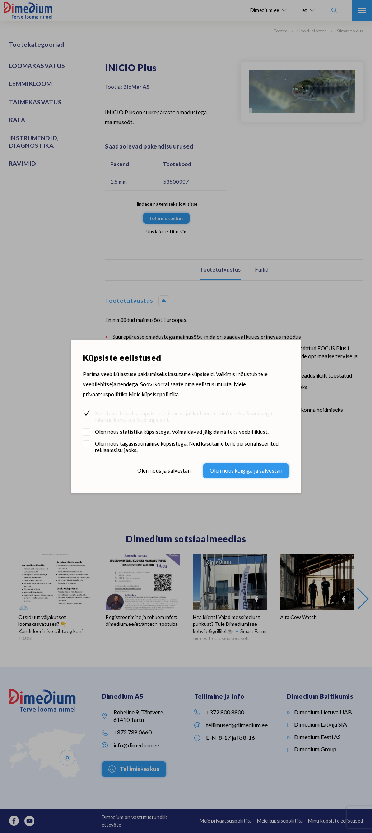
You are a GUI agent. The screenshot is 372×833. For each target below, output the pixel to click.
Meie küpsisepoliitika (154, 394)
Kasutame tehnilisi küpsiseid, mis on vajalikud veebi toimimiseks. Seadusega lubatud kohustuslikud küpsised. (183, 416)
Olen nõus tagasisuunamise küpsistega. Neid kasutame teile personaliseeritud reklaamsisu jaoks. (187, 446)
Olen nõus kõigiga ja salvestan (246, 470)
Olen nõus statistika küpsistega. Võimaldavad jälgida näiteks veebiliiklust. (182, 431)
